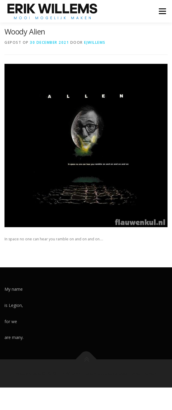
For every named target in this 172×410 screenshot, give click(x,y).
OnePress (94, 373)
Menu (162, 11)
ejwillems (95, 42)
